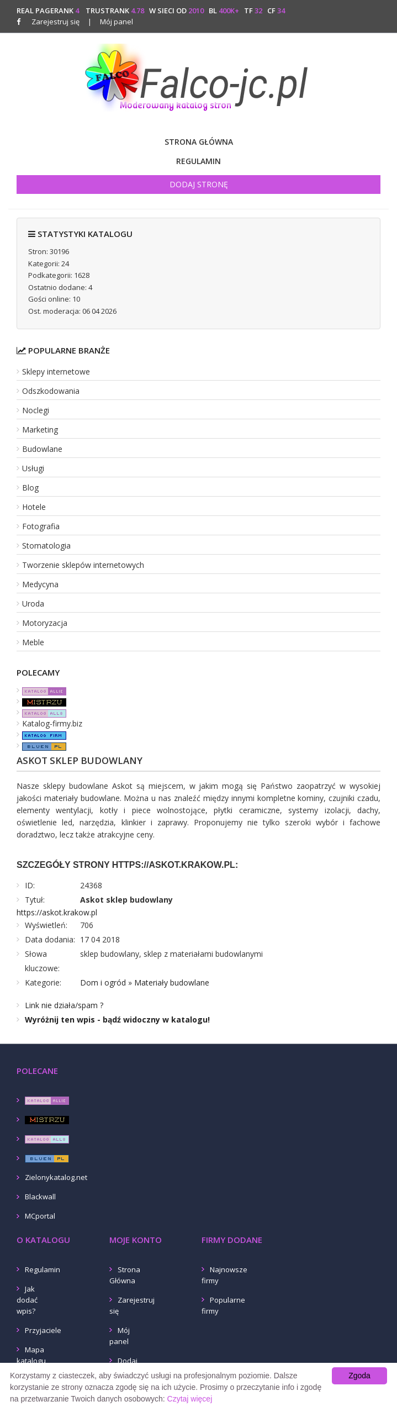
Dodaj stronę (199, 184)
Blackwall (40, 1197)
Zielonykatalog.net (56, 1177)
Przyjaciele (43, 1330)
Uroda (33, 603)
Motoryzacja (44, 623)
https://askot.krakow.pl (57, 912)
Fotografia (41, 526)
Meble (33, 642)
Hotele (34, 507)
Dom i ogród (103, 982)
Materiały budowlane (171, 982)
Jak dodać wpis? (27, 1300)
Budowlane (42, 449)
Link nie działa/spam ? (64, 1005)
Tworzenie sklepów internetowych (83, 565)
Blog (30, 487)
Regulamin (198, 161)
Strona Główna (199, 141)
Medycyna (40, 584)
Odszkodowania (51, 391)
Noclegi (35, 410)
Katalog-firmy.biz (52, 723)
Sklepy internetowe (56, 371)
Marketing (40, 429)
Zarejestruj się (55, 22)
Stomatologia (46, 545)
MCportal (40, 1216)
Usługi (33, 468)
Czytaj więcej (190, 1398)
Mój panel (110, 22)
